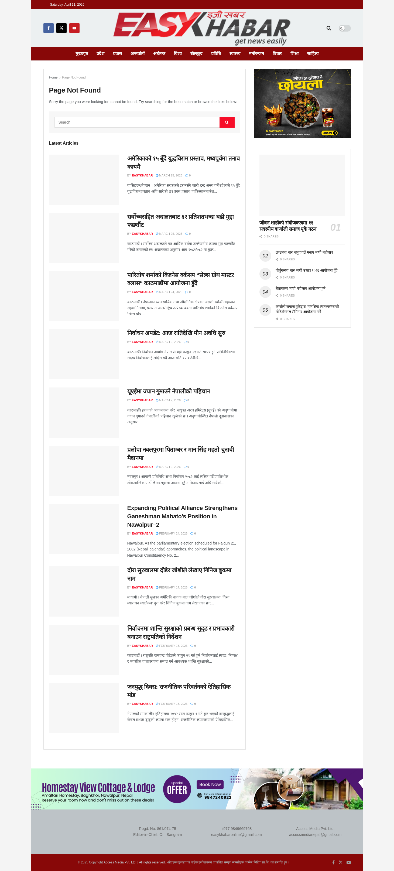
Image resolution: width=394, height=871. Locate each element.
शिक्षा (294, 53)
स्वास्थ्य (234, 53)
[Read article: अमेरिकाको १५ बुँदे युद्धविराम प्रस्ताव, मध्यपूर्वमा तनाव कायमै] (84, 180)
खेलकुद (196, 53)
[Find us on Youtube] (74, 28)
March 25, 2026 (169, 175)
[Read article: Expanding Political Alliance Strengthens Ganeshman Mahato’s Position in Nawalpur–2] (84, 529)
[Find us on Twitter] (61, 28)
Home (53, 77)
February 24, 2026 (171, 533)
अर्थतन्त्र (159, 53)
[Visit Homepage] (203, 28)
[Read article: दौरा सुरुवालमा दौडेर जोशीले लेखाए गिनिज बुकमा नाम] (84, 591)
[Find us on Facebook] (48, 28)
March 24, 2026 (169, 292)
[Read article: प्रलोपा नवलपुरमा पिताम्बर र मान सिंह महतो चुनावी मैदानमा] (84, 471)
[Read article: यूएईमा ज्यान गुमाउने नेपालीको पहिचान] (84, 412)
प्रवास (117, 53)
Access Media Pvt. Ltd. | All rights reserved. (135, 862)
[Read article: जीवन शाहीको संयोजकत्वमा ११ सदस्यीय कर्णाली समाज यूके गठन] (302, 185)
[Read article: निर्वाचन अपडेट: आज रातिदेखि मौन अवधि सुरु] (84, 354)
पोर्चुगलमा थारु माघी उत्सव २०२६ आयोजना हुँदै (306, 270)
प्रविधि (216, 53)
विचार (277, 53)
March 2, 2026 (168, 341)
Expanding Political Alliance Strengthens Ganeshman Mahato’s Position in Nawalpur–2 (182, 516)
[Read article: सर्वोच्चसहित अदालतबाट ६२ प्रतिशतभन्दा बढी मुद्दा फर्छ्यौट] (84, 238)
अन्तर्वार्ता (138, 53)
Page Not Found (73, 77)
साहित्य (312, 53)
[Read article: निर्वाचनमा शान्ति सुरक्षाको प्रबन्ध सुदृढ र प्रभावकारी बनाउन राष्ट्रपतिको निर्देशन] (84, 650)
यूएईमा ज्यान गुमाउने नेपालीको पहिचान (168, 391)
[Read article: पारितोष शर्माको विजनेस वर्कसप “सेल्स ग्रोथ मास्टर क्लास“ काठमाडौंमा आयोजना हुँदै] (84, 296)
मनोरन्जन (256, 53)
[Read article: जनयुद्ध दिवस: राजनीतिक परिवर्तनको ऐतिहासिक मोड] (84, 708)
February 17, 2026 (171, 587)
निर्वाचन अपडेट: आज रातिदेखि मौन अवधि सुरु (176, 333)
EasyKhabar (142, 175)
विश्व (178, 53)
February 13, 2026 (171, 645)
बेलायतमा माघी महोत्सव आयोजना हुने (301, 288)
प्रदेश (100, 53)
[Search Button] (329, 28)
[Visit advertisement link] (302, 103)
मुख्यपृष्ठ (82, 53)
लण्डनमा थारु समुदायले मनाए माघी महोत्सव (304, 252)
